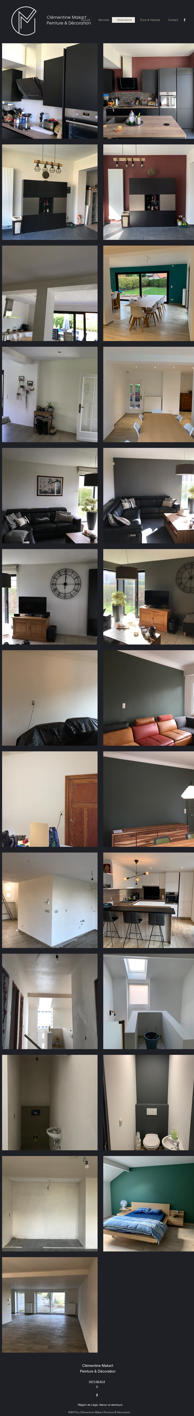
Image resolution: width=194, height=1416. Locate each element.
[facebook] (184, 20)
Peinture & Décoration (69, 23)
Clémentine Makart (66, 18)
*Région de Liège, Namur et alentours (99, 1404)
